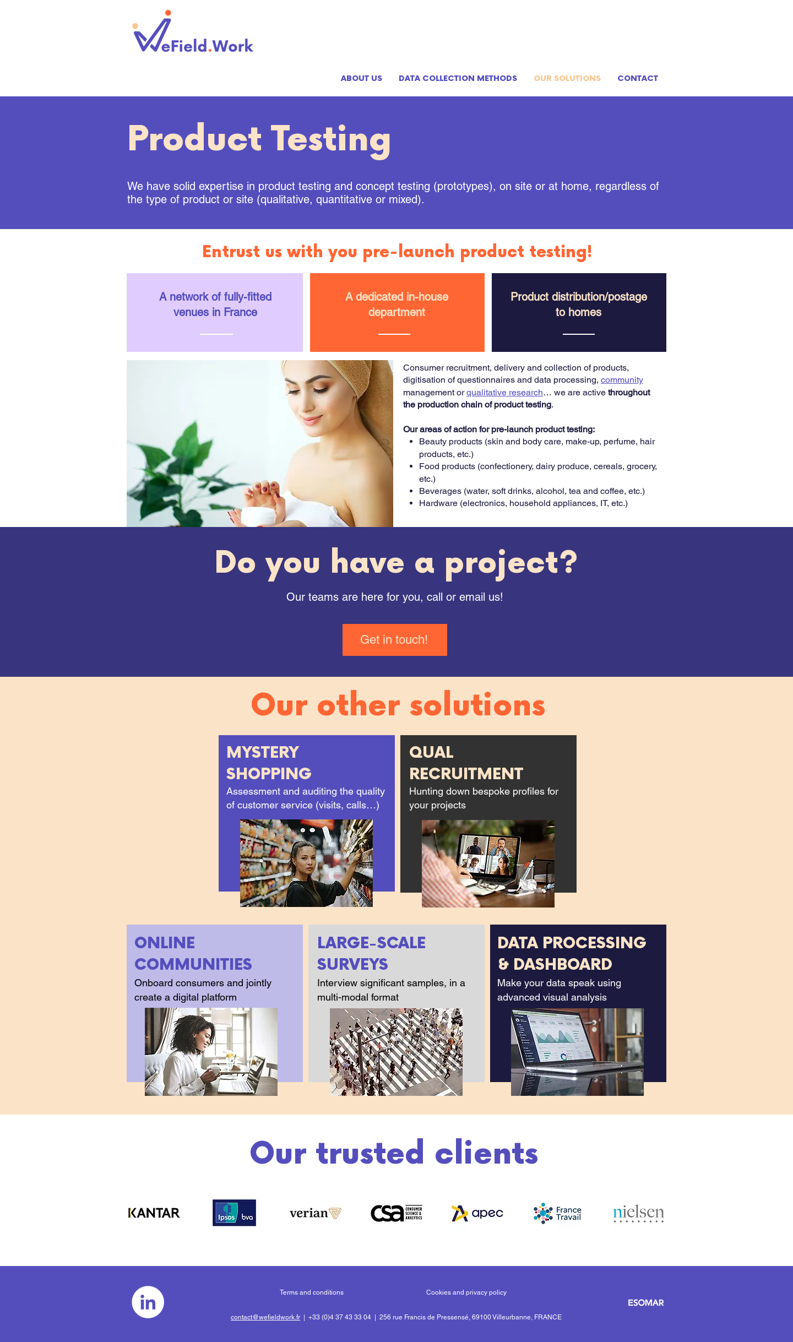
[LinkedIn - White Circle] (148, 1302)
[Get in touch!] (395, 640)
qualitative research (504, 392)
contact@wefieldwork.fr (265, 1317)
